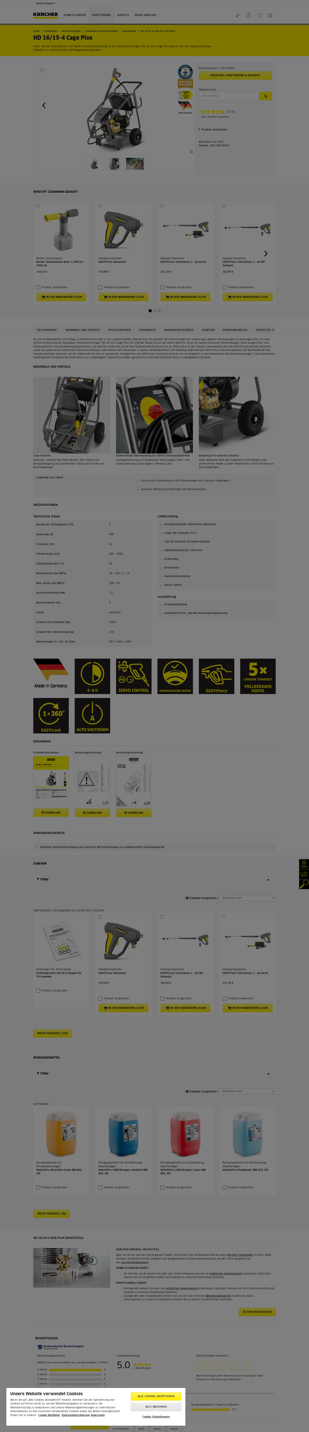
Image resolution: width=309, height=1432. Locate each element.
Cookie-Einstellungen (156, 1417)
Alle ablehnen (156, 1407)
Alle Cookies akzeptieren (156, 1396)
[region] (95, 1407)
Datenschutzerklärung (76, 1415)
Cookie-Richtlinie (49, 1415)
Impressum (98, 1415)
